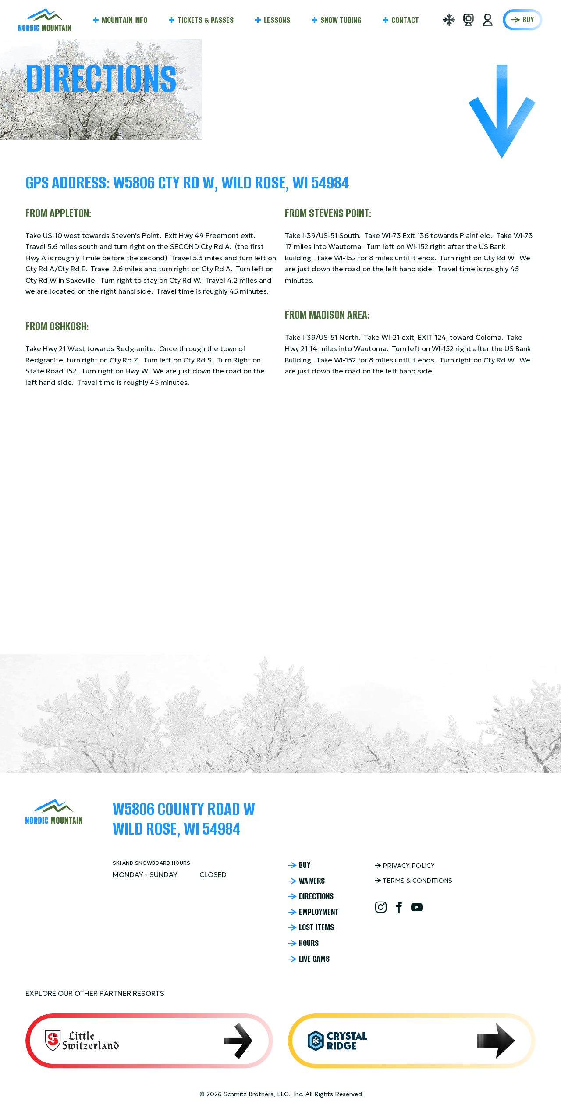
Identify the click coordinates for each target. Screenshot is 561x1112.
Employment (319, 912)
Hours (309, 943)
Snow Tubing (340, 20)
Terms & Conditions (417, 881)
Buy (528, 19)
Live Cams (314, 959)
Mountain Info (124, 20)
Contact (405, 20)
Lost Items (316, 927)
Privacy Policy (409, 866)
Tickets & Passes (206, 20)
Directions (316, 896)
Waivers (312, 881)
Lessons (277, 20)
